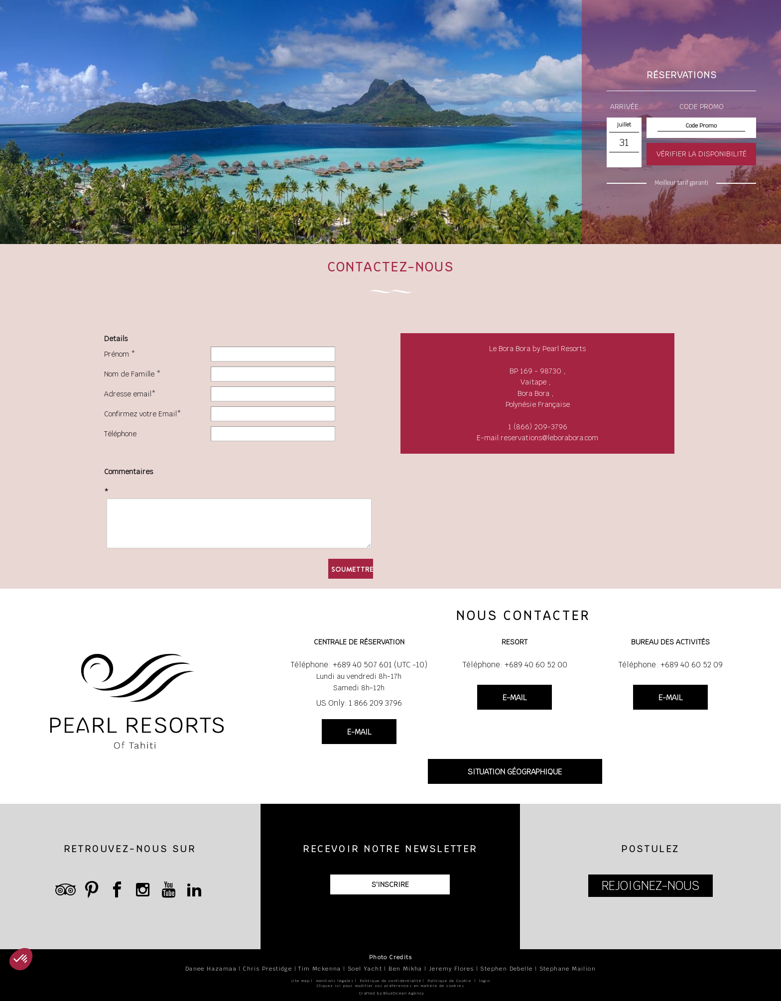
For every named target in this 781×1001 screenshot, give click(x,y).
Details (116, 338)
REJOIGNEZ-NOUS (650, 885)
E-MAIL (359, 732)
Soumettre (352, 569)
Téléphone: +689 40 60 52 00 (514, 664)
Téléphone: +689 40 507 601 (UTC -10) (358, 664)
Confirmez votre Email (140, 413)
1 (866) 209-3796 (537, 426)
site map (300, 981)
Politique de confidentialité (390, 981)
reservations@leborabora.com (549, 437)
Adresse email (127, 393)
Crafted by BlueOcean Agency (391, 993)
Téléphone (120, 433)
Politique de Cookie (450, 981)
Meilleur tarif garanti (681, 183)
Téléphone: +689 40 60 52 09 (670, 664)
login (484, 981)
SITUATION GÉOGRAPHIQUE (515, 771)
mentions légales (335, 981)
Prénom (116, 354)
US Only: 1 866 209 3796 (359, 703)
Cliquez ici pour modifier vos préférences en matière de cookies (390, 986)
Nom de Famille (129, 374)
